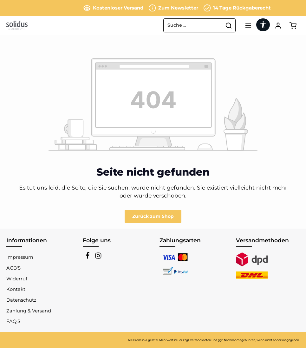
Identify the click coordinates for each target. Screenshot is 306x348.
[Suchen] (229, 25)
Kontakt (15, 289)
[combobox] (192, 25)
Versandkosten (200, 340)
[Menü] (248, 25)
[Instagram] (98, 257)
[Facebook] (88, 257)
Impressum (19, 257)
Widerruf (16, 279)
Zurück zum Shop (153, 216)
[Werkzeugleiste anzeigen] (263, 24)
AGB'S (13, 268)
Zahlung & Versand (28, 311)
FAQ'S (13, 321)
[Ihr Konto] (278, 25)
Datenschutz (21, 300)
